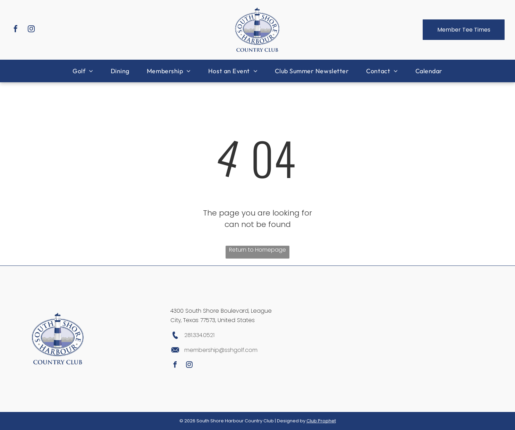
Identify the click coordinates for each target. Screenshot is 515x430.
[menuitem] (83, 71)
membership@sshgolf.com (221, 350)
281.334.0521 (199, 335)
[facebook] (15, 30)
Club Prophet (321, 421)
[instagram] (31, 30)
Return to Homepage (257, 250)
